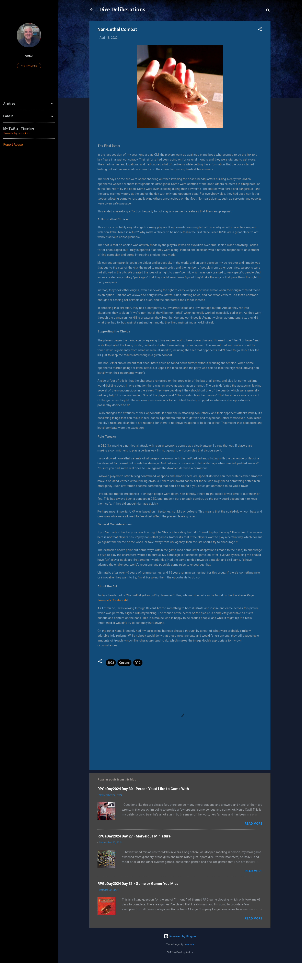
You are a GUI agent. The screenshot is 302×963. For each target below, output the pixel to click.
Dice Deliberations (122, 10)
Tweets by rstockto (16, 133)
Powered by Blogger (180, 936)
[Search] (268, 11)
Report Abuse (13, 144)
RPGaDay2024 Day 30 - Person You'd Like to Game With (143, 789)
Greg (29, 55)
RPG (138, 663)
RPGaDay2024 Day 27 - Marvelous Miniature (134, 836)
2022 (110, 663)
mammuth (189, 944)
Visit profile (29, 65)
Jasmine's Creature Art (112, 600)
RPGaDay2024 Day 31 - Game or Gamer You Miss (137, 883)
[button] (259, 30)
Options (124, 663)
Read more (253, 823)
